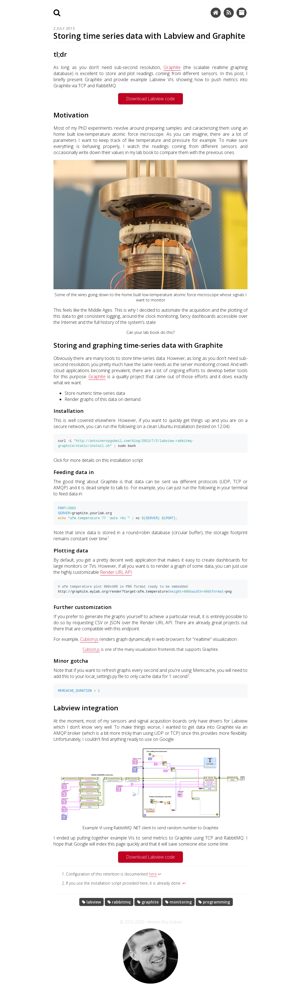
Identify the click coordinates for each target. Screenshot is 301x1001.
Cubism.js (89, 647)
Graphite (172, 67)
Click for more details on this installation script (98, 462)
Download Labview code (150, 99)
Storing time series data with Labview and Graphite (149, 35)
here (153, 882)
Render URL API (116, 578)
